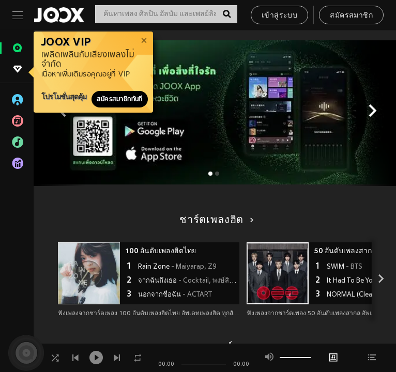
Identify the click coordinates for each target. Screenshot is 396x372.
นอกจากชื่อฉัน (175, 295)
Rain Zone (177, 267)
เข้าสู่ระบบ (279, 16)
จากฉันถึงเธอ (187, 281)
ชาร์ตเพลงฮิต (214, 220)
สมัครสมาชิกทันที (120, 99)
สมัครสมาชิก (351, 16)
